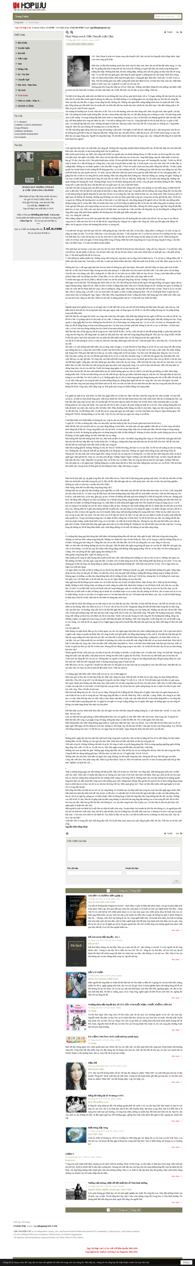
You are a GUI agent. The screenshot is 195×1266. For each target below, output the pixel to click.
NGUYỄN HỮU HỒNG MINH (80, 44)
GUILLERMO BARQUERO (26, 134)
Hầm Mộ (92, 1063)
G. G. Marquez (20, 122)
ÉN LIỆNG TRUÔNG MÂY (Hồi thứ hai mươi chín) (113, 1036)
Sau (177, 32)
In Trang (67, 833)
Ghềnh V (69, 1154)
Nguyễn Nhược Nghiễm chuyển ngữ (103, 1189)
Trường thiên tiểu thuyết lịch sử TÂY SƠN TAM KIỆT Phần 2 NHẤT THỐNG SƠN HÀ (130, 1004)
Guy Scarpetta (20, 137)
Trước (169, 32)
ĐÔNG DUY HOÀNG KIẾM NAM (103, 979)
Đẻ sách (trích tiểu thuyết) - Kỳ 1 (104, 937)
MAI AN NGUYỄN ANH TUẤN (101, 902)
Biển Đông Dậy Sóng (98, 1127)
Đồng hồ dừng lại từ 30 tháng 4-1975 (106, 1095)
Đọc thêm (176, 930)
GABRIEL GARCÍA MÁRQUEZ (28, 125)
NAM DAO (70, 1160)
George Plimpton (21, 128)
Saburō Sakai (126, 1189)
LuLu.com (54, 214)
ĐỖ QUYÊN (93, 943)
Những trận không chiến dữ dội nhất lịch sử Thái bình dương (118, 1183)
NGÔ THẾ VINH (95, 1134)
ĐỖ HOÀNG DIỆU (96, 1069)
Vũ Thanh (92, 1011)
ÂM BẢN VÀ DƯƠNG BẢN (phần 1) (105, 895)
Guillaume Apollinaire (23, 131)
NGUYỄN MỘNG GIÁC (98, 1102)
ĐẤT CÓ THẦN (95, 972)
